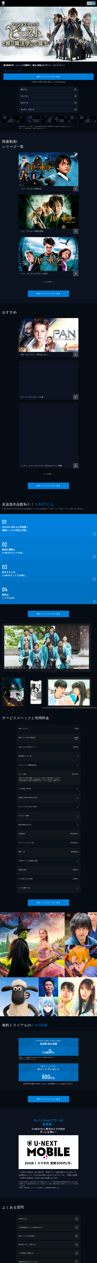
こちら (64, 82)
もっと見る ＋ (49, 282)
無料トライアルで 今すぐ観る (48, 77)
